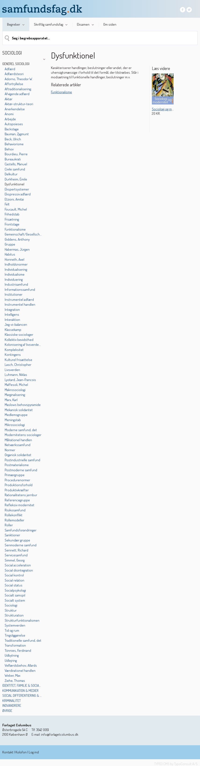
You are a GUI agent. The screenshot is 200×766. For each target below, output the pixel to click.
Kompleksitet (14, 349)
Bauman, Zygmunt (17, 134)
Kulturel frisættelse (18, 359)
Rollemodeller (14, 520)
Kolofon (21, 752)
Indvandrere (11, 705)
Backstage (12, 129)
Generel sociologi (15, 64)
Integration (12, 309)
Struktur (11, 610)
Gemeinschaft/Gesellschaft (23, 234)
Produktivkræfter (17, 490)
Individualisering (16, 269)
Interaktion (12, 319)
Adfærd (10, 69)
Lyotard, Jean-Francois (20, 380)
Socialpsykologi (15, 590)
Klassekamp (13, 329)
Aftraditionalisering (18, 89)
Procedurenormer (17, 480)
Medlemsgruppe (16, 414)
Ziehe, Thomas (15, 680)
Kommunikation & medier (20, 690)
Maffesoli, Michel (16, 384)
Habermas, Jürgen (17, 249)
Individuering (14, 279)
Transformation (15, 645)
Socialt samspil (15, 595)
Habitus (10, 254)
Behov (9, 149)
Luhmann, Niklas (16, 374)
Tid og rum (12, 630)
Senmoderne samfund (20, 545)
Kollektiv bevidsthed (19, 339)
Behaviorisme (14, 144)
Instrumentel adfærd (19, 299)
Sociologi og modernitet (168, 109)
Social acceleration (18, 565)
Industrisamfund (16, 284)
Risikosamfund (15, 510)
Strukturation (14, 615)
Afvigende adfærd (17, 94)
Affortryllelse (14, 84)
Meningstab (13, 420)
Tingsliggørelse (15, 635)
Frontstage (12, 224)
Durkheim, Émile (16, 179)
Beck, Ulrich (13, 139)
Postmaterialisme (17, 465)
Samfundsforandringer (20, 530)
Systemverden (15, 625)
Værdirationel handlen (20, 670)
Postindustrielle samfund (22, 460)
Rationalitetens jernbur (21, 495)
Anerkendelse (15, 109)
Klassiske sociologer (19, 334)
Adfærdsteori (14, 74)
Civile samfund (15, 169)
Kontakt (7, 752)
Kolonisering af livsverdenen (23, 344)
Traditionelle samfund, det (23, 640)
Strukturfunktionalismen (22, 620)
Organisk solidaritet (18, 455)
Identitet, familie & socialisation (22, 685)
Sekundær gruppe (17, 540)
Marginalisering (15, 394)
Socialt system (15, 600)
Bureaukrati (13, 159)
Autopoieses (14, 124)
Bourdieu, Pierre (16, 154)
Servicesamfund (16, 555)
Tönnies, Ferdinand (18, 650)
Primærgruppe (15, 475)
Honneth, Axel (14, 259)
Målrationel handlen (18, 440)
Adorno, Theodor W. (19, 79)
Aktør (8, 99)
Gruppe (10, 244)
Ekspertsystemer (17, 189)
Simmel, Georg (15, 560)
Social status (13, 585)
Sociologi (11, 605)
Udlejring (11, 660)
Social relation (14, 580)
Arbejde (10, 119)
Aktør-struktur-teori (19, 104)
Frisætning (12, 219)
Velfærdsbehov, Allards (21, 665)
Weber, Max (12, 675)
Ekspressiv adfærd (18, 194)
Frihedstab (12, 214)
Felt (7, 204)
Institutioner (13, 294)
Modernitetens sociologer (23, 435)
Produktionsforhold (18, 485)
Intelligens (12, 314)
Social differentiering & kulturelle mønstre (22, 695)
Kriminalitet (11, 700)
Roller (9, 525)
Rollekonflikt (13, 515)
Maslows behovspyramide (23, 404)
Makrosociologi (15, 390)
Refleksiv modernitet (19, 505)
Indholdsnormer (16, 264)
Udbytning (12, 655)
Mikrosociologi (15, 425)
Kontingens (13, 354)
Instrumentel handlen (20, 304)
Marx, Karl (11, 400)
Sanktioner (12, 535)
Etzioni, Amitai (14, 199)
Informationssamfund (20, 289)
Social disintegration (19, 570)
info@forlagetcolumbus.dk (59, 734)
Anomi (9, 114)
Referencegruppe (17, 500)
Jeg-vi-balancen (16, 324)
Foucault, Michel (16, 209)
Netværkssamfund (17, 445)
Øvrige (7, 710)
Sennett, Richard (16, 550)
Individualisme (15, 274)
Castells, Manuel (16, 164)
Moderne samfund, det (21, 430)
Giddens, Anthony (17, 239)
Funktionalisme (15, 229)
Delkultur (11, 174)
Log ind (34, 752)
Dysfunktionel (14, 184)
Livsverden (12, 369)
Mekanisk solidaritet (19, 410)
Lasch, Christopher (18, 364)
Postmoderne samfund (21, 470)
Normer (10, 450)
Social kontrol (14, 575)
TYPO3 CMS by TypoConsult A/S (176, 764)
